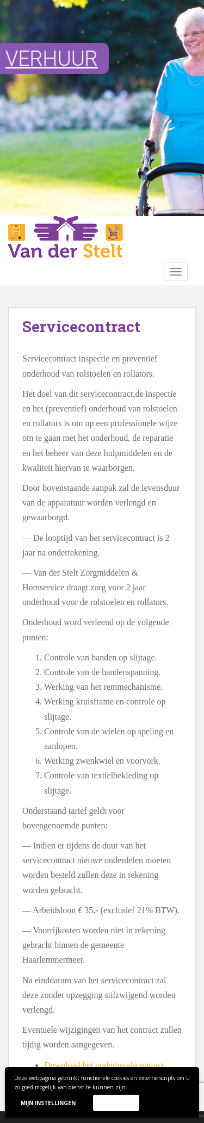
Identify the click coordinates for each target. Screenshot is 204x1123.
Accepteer (116, 1102)
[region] (102, 108)
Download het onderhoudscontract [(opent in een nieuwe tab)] (104, 1065)
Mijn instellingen (48, 1103)
